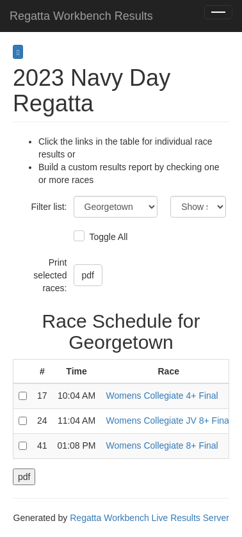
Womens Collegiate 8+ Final (162, 445)
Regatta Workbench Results (81, 16)
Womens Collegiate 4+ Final (162, 395)
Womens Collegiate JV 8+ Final (168, 420)
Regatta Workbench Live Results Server (149, 518)
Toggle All (107, 237)
